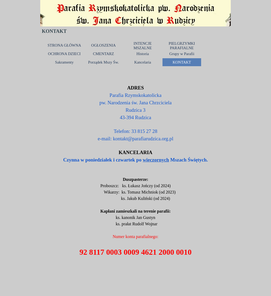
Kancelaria (142, 62)
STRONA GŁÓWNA (64, 45)
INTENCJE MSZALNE (142, 45)
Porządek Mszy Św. (103, 62)
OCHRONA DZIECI (64, 54)
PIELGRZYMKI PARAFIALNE (182, 45)
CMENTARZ (103, 54)
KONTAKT (182, 62)
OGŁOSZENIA (103, 45)
